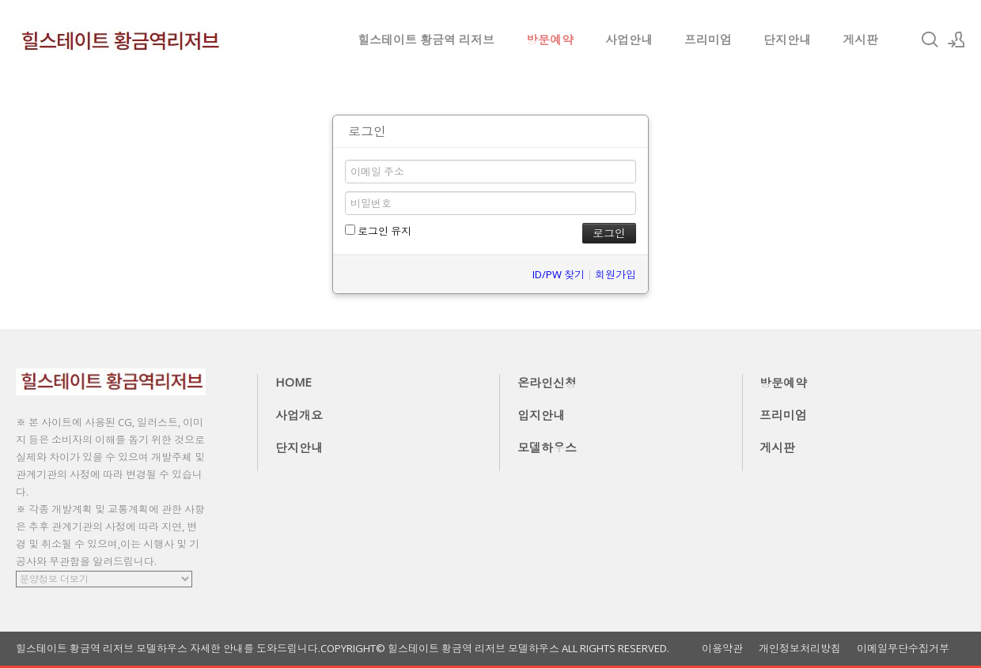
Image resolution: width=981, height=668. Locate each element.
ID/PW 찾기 (558, 274)
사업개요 (299, 415)
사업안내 (629, 39)
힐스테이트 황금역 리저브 (426, 39)
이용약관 (722, 649)
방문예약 (550, 39)
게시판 (860, 39)
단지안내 (787, 39)
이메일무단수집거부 (903, 649)
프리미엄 (708, 39)
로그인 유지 (378, 231)
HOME (293, 382)
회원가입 (615, 274)
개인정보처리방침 (800, 649)
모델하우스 (547, 447)
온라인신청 (547, 383)
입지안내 (541, 415)
